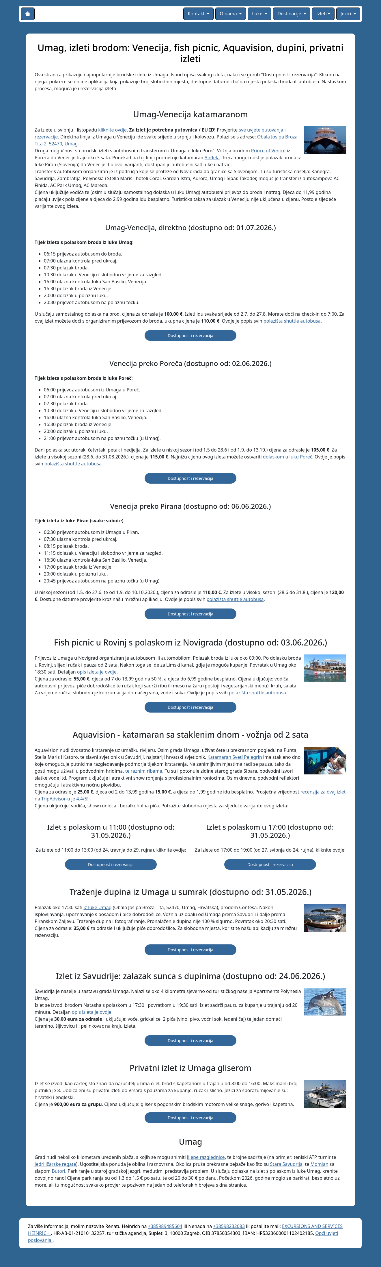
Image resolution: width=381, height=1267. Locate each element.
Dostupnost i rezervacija (190, 335)
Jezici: (346, 13)
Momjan (319, 1164)
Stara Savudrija (286, 1164)
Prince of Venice (268, 150)
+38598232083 (229, 1226)
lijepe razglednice (206, 1157)
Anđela (212, 157)
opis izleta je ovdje (97, 672)
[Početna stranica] (28, 14)
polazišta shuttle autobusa (292, 321)
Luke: (258, 13)
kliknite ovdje (112, 130)
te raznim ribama (143, 771)
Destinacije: (289, 13)
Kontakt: (197, 13)
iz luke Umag (98, 907)
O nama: (229, 13)
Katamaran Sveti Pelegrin (234, 757)
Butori (58, 1171)
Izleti (321, 13)
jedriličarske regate (55, 1164)
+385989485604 (165, 1226)
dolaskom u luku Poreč (287, 457)
